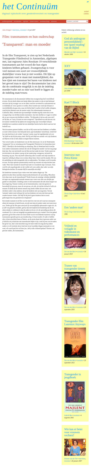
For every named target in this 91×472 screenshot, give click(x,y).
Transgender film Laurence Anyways (74, 323)
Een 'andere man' (73, 207)
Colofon (86, 14)
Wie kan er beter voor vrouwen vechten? (73, 432)
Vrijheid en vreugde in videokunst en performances (72, 230)
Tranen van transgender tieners (74, 267)
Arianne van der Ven (70, 459)
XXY (67, 66)
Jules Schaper (6, 30)
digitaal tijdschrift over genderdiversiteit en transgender (30, 13)
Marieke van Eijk (69, 52)
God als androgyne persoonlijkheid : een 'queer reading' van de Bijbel (74, 43)
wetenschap (44, 21)
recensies (17, 21)
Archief (86, 11)
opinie (25, 21)
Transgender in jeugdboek (72, 376)
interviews (34, 21)
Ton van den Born (70, 252)
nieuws (54, 21)
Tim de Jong (68, 193)
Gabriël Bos (68, 415)
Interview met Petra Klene (72, 156)
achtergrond (7, 21)
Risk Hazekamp (69, 141)
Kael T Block (71, 102)
